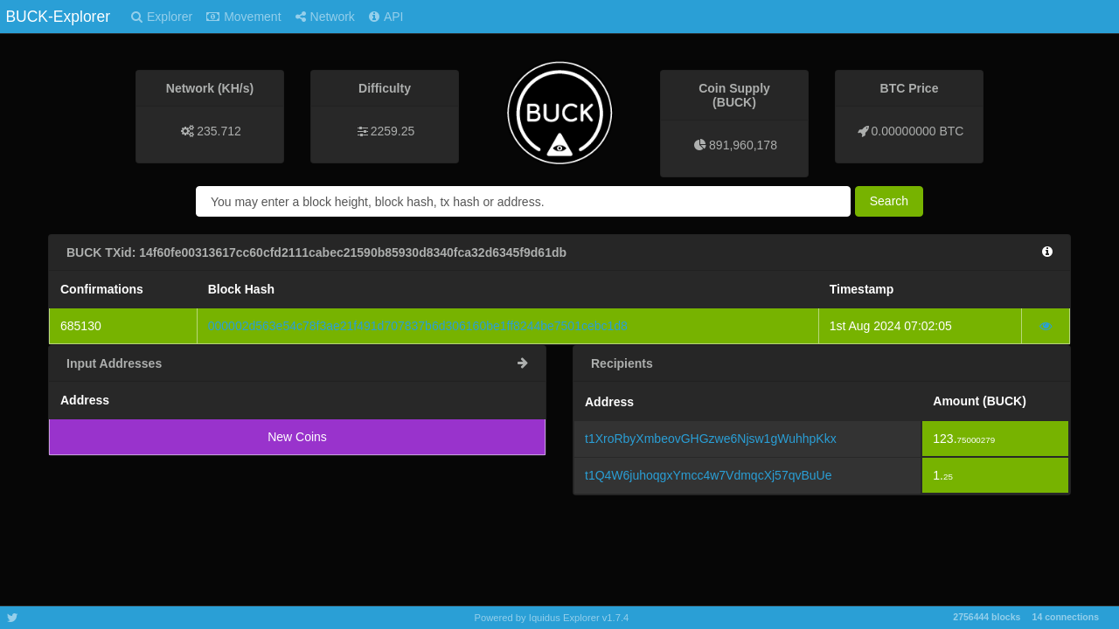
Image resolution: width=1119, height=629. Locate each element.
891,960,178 (743, 145)
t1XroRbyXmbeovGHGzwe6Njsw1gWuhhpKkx (711, 439)
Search (889, 201)
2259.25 (393, 131)
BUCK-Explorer (57, 16)
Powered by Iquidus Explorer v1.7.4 (552, 617)
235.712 (219, 131)
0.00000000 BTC (918, 131)
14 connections (1065, 617)
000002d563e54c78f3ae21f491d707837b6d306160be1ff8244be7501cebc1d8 (418, 326)
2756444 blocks (986, 617)
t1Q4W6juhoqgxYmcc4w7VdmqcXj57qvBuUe (708, 475)
